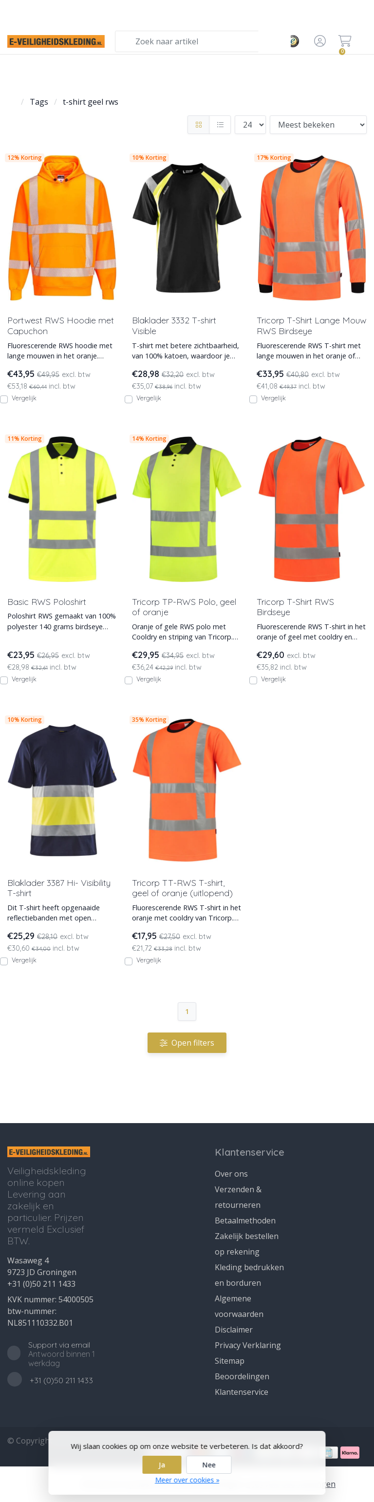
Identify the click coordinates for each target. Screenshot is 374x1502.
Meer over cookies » (187, 1479)
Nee (209, 1464)
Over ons (231, 1173)
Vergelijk (24, 398)
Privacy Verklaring (248, 1345)
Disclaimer (234, 1329)
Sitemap (229, 1360)
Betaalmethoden (245, 1220)
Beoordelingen (242, 1376)
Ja (162, 1464)
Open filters (187, 1042)
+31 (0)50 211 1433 (41, 1283)
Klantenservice (241, 1392)
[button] (318, 41)
